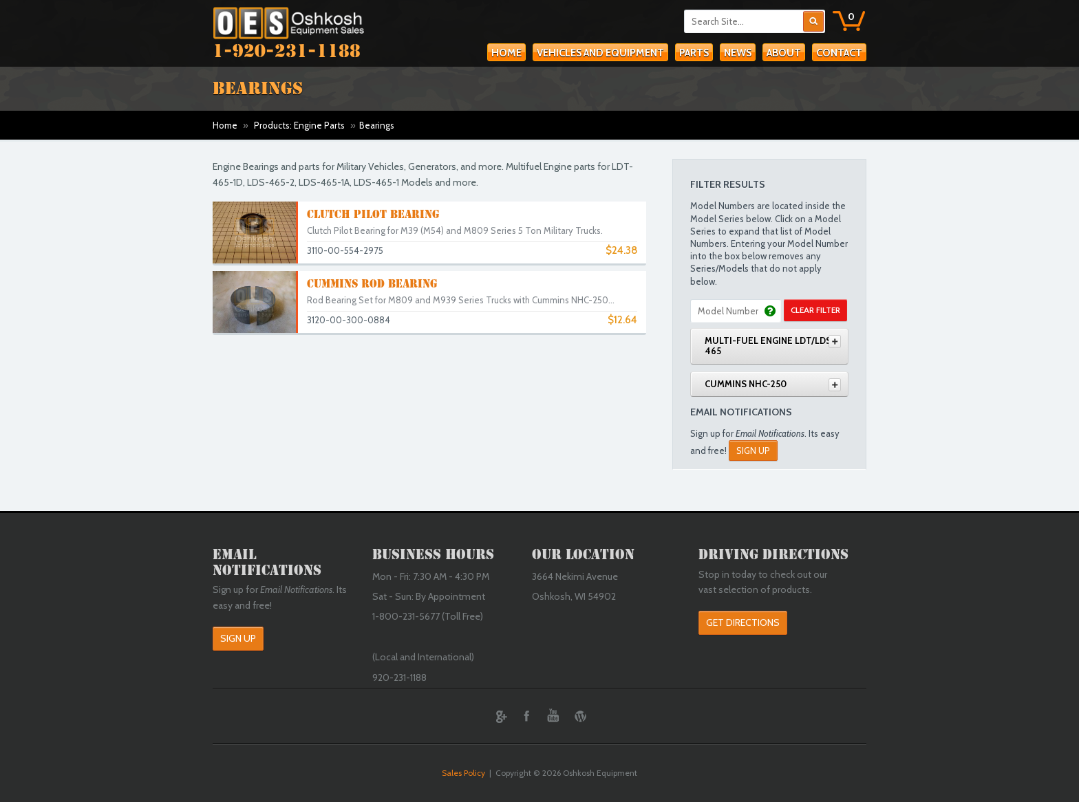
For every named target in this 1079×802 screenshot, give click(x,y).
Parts (694, 53)
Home (506, 53)
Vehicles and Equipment (600, 53)
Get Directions (743, 622)
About (784, 53)
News (737, 53)
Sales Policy (463, 773)
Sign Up (753, 450)
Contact (839, 53)
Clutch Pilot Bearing (373, 214)
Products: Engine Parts (299, 125)
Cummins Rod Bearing (372, 283)
